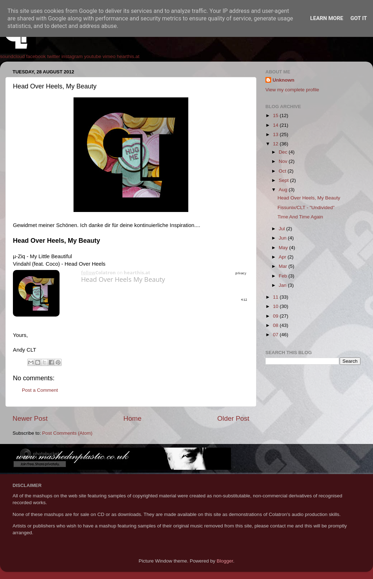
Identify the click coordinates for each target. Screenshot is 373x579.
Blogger (225, 561)
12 (276, 143)
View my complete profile (292, 89)
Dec (284, 152)
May (284, 247)
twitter (53, 56)
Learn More (326, 18)
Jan (283, 285)
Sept (284, 180)
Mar (283, 266)
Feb (283, 276)
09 (276, 316)
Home (132, 418)
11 (276, 297)
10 (276, 306)
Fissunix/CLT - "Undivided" (306, 207)
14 (276, 125)
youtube (92, 56)
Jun (283, 238)
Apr (283, 257)
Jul (282, 228)
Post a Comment (40, 390)
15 (276, 115)
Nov (284, 161)
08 (276, 325)
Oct (283, 171)
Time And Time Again (300, 216)
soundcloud (12, 56)
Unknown (283, 80)
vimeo (109, 56)
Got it (358, 18)
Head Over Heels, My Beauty (309, 198)
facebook (36, 56)
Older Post (233, 418)
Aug (284, 189)
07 (276, 334)
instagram (71, 56)
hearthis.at (128, 56)
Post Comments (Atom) (67, 433)
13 (276, 134)
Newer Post (30, 418)
